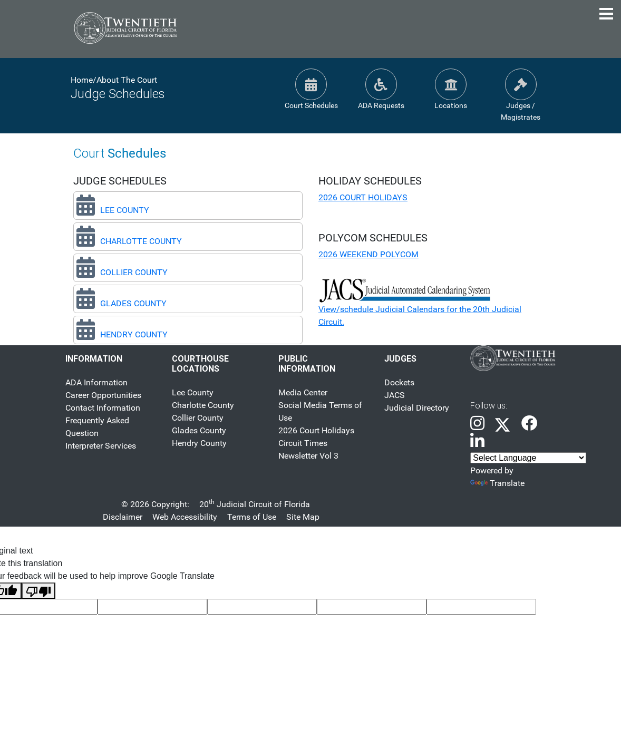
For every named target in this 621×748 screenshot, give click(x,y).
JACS (394, 395)
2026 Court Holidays (316, 430)
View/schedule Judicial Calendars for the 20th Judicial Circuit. (419, 306)
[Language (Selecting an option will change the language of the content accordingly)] (528, 457)
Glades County (199, 430)
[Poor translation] (38, 590)
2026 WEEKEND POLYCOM (368, 254)
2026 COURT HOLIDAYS (362, 197)
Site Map (302, 517)
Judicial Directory (416, 408)
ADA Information (96, 382)
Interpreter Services (100, 446)
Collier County (198, 418)
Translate (497, 483)
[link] (477, 424)
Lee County (193, 392)
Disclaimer (122, 517)
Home (82, 80)
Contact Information (102, 408)
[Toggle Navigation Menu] (606, 14)
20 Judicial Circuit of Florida (254, 504)
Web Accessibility (184, 517)
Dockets (399, 382)
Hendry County (199, 443)
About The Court (126, 80)
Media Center (302, 392)
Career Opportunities (103, 395)
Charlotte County (203, 405)
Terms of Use (251, 517)
